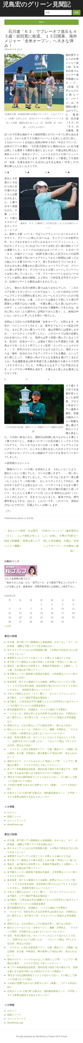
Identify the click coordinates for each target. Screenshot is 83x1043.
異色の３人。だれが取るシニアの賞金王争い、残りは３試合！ (40, 725)
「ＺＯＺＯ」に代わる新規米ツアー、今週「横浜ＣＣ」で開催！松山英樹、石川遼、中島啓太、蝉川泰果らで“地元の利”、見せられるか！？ (42, 753)
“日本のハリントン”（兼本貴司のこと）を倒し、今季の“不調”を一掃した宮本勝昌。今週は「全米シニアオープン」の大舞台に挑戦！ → (60, 540)
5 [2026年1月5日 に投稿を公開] (9, 608)
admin (20, 518)
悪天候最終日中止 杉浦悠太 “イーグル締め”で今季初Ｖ (37, 709)
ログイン (12, 812)
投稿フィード (14, 816)
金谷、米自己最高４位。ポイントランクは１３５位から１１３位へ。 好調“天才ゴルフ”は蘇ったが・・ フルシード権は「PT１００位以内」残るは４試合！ (42, 741)
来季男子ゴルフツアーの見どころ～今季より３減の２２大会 (39, 658)
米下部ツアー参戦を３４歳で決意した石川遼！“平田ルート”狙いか (42, 662)
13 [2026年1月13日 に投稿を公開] (20, 613)
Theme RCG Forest (57, 1036)
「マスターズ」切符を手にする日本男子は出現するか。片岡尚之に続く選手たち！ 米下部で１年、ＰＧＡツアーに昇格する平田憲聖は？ (42, 717)
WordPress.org (15, 824)
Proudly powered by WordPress (31, 1036)
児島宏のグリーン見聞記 (37, 4)
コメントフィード (16, 820)
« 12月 (7, 626)
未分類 (30, 518)
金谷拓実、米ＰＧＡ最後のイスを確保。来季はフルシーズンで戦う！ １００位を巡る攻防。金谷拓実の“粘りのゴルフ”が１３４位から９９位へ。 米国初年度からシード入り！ (42, 685)
